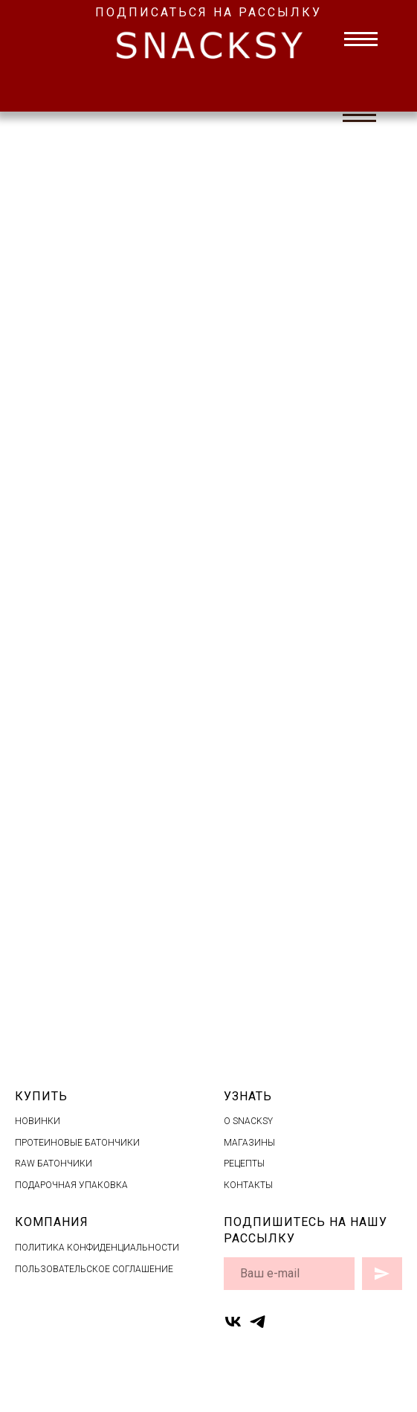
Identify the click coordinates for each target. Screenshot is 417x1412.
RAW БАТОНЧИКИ (53, 1163)
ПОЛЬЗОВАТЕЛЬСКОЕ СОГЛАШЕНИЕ (94, 1269)
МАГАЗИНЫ (249, 1142)
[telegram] (257, 1321)
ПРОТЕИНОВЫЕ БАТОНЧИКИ (77, 1142)
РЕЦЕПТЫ (244, 1163)
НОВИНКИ (37, 1121)
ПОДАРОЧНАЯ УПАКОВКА (71, 1185)
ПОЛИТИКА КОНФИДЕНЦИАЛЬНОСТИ (97, 1247)
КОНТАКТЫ (248, 1185)
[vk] (233, 1321)
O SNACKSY (248, 1121)
